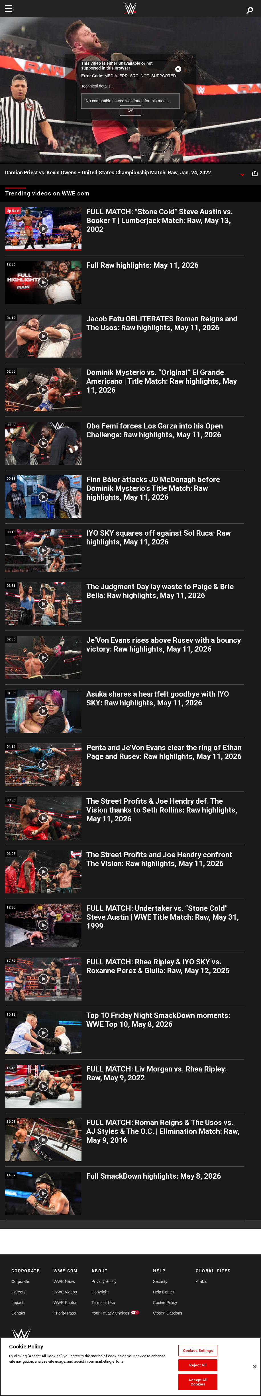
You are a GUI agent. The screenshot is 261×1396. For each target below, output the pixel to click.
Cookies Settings (198, 1350)
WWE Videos (65, 1292)
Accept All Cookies (197, 1382)
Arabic (201, 1281)
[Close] (254, 1366)
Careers (18, 1292)
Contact (18, 1313)
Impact (17, 1302)
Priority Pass (65, 1313)
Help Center (163, 1292)
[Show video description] (242, 173)
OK (130, 110)
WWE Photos (65, 1302)
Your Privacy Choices (110, 1313)
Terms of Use (103, 1302)
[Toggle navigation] (8, 8)
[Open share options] (254, 173)
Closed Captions (167, 1313)
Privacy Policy (103, 1281)
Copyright (100, 1292)
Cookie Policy (165, 1302)
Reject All (197, 1365)
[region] (130, 1367)
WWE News (64, 1281)
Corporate (20, 1281)
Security (160, 1281)
